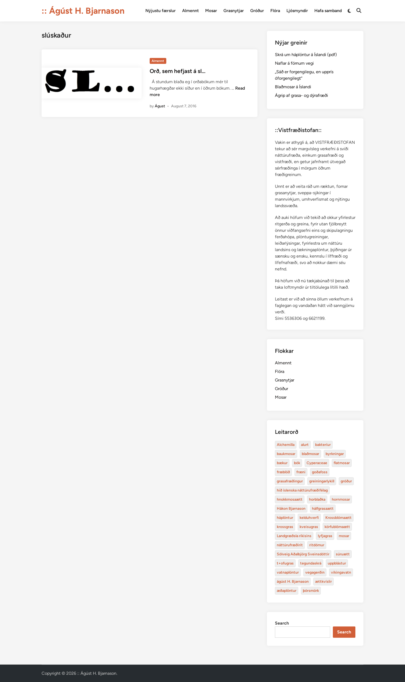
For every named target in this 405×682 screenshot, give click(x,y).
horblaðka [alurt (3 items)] (317, 499)
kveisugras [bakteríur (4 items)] (309, 527)
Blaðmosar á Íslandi (293, 86)
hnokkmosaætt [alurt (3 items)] (290, 499)
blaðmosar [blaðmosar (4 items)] (310, 454)
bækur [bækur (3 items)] (282, 463)
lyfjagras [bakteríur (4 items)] (325, 536)
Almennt (190, 10)
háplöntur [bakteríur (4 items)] (285, 517)
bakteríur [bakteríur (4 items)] (323, 444)
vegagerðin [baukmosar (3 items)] (315, 572)
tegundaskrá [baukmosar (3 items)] (310, 563)
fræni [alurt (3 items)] (300, 472)
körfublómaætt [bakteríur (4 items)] (337, 527)
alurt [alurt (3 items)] (305, 444)
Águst (160, 106)
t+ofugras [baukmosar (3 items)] (285, 563)
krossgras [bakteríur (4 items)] (285, 527)
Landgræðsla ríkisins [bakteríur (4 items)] (294, 536)
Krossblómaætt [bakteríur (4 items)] (338, 517)
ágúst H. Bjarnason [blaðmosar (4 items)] (293, 581)
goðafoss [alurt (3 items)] (319, 472)
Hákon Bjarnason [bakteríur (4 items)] (291, 508)
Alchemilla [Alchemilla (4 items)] (285, 444)
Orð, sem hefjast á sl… (177, 71)
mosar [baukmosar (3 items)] (344, 536)
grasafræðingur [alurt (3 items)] (290, 481)
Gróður (257, 10)
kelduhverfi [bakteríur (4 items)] (309, 517)
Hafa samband (328, 10)
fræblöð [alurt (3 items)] (283, 472)
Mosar (211, 10)
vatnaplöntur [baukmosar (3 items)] (288, 572)
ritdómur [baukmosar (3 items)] (316, 545)
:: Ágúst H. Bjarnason (83, 11)
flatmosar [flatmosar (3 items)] (342, 463)
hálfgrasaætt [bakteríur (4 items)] (323, 508)
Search (282, 623)
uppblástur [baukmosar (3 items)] (337, 563)
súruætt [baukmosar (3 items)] (343, 554)
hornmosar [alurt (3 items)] (341, 499)
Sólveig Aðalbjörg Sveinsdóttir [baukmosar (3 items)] (303, 554)
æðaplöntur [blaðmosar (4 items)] (286, 590)
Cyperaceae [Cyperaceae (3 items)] (317, 463)
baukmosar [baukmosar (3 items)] (286, 454)
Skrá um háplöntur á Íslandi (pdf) (306, 54)
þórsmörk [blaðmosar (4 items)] (311, 590)
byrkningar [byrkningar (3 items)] (335, 454)
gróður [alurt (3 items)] (346, 481)
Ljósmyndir (297, 10)
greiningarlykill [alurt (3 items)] (321, 481)
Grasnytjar (233, 10)
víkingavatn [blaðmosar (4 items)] (341, 572)
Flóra (275, 10)
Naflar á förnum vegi (294, 63)
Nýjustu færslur (160, 10)
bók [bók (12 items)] (297, 463)
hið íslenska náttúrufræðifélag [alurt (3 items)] (302, 490)
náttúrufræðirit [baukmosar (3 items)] (290, 545)
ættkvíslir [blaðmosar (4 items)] (323, 581)
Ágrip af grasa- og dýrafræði (301, 95)
